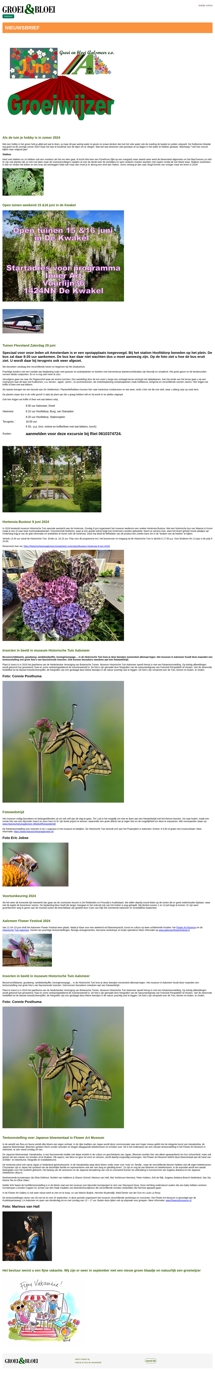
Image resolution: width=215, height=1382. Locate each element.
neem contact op (82, 1359)
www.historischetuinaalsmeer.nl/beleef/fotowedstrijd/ (29, 824)
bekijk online (206, 5)
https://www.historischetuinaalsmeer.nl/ (33, 831)
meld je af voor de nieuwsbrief (88, 1362)
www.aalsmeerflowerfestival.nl (174, 930)
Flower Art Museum (186, 927)
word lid (150, 1360)
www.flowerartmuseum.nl (178, 1200)
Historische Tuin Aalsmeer (15, 930)
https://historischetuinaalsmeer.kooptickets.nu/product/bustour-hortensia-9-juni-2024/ (67, 546)
